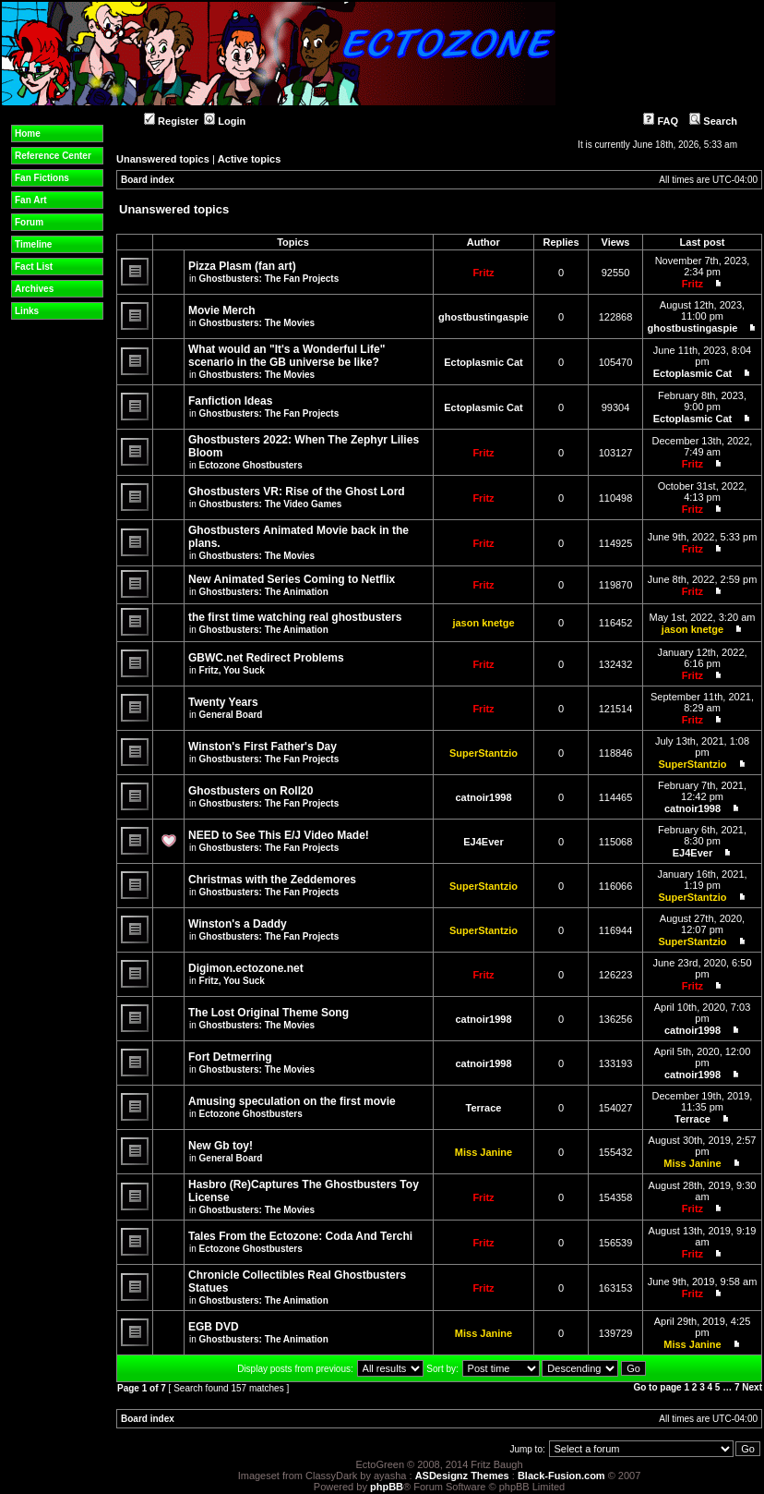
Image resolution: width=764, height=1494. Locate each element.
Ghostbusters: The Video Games (270, 504)
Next (752, 1387)
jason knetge (483, 622)
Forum (29, 222)
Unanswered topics (162, 158)
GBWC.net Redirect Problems (266, 657)
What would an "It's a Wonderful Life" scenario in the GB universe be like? (286, 356)
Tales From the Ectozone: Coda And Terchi (300, 1236)
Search (713, 121)
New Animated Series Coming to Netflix (291, 579)
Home (28, 133)
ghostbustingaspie (483, 316)
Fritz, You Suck (232, 670)
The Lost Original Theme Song (268, 1012)
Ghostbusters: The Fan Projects (269, 278)
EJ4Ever (483, 841)
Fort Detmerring (230, 1057)
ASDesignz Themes (462, 1475)
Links (27, 311)
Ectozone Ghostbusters (251, 465)
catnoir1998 (483, 797)
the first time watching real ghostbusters (294, 617)
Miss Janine (483, 1152)
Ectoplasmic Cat (483, 362)
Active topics (249, 158)
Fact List (34, 266)
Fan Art (31, 200)
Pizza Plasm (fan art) (242, 266)
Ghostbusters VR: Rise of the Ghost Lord (296, 491)
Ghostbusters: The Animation (263, 592)
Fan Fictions (42, 178)
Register (171, 121)
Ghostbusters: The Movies (257, 323)
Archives (34, 289)
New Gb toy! (220, 1145)
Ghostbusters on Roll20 (250, 790)
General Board (231, 715)
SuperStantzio (483, 753)
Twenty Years (223, 702)
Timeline (33, 244)
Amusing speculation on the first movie (292, 1101)
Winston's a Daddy (237, 923)
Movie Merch (222, 310)
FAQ (660, 121)
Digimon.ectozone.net (246, 968)
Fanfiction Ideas (230, 401)
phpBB (386, 1486)
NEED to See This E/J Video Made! (278, 835)
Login (224, 121)
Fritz (483, 272)
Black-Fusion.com (561, 1475)
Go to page (657, 1387)
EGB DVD (213, 1326)
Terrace (484, 1107)
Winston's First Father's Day (262, 746)
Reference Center (53, 156)
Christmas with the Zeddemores (272, 879)
